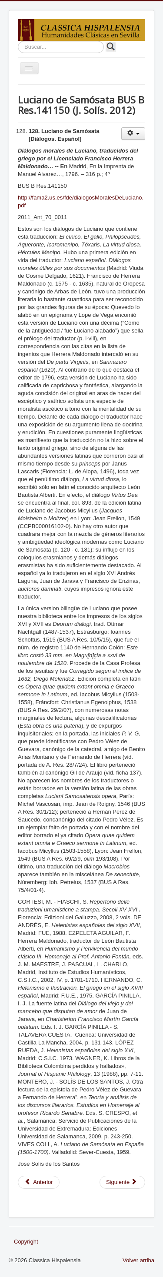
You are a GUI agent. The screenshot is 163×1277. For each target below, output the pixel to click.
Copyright (26, 1241)
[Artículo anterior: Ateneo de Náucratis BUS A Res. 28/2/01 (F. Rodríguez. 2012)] (39, 1182)
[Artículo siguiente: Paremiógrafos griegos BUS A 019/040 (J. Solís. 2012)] (122, 1182)
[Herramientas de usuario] (133, 133)
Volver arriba (138, 1260)
